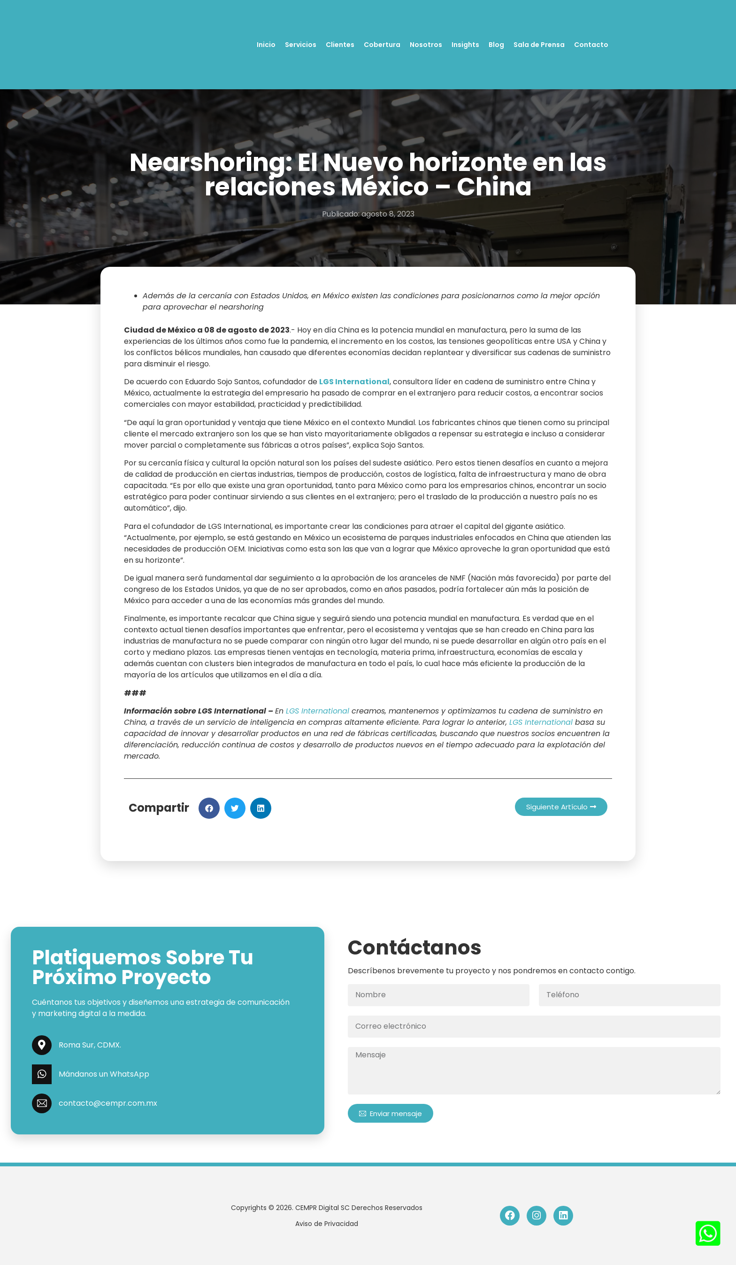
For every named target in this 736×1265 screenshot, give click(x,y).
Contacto (591, 44)
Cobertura (382, 44)
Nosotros (426, 44)
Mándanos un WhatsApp (104, 1074)
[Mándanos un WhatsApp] (42, 1074)
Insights (465, 44)
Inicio (266, 44)
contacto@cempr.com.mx (108, 1103)
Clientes (340, 44)
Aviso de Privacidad (326, 1223)
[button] (209, 808)
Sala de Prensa (539, 44)
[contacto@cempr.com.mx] (42, 1103)
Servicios (300, 44)
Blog (496, 44)
